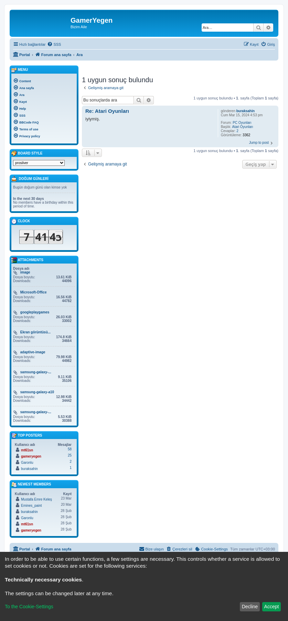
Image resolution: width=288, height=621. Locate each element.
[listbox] (39, 163)
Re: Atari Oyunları (107, 111)
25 (70, 455)
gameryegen (31, 456)
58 (70, 449)
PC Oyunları (242, 123)
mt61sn (27, 450)
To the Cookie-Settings (29, 606)
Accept (271, 606)
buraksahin (245, 111)
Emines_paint (31, 505)
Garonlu (27, 462)
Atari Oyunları (242, 127)
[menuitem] (54, 44)
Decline (250, 606)
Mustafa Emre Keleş (36, 499)
